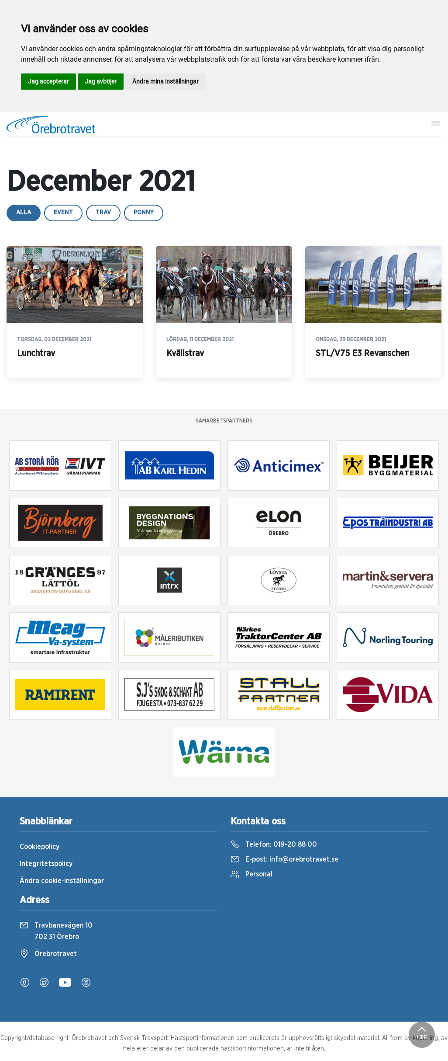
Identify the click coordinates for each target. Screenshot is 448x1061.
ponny (144, 212)
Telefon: (274, 844)
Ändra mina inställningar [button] (165, 81)
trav (103, 212)
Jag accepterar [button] (48, 81)
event (63, 212)
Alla (23, 212)
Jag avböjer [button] (101, 81)
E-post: (284, 859)
